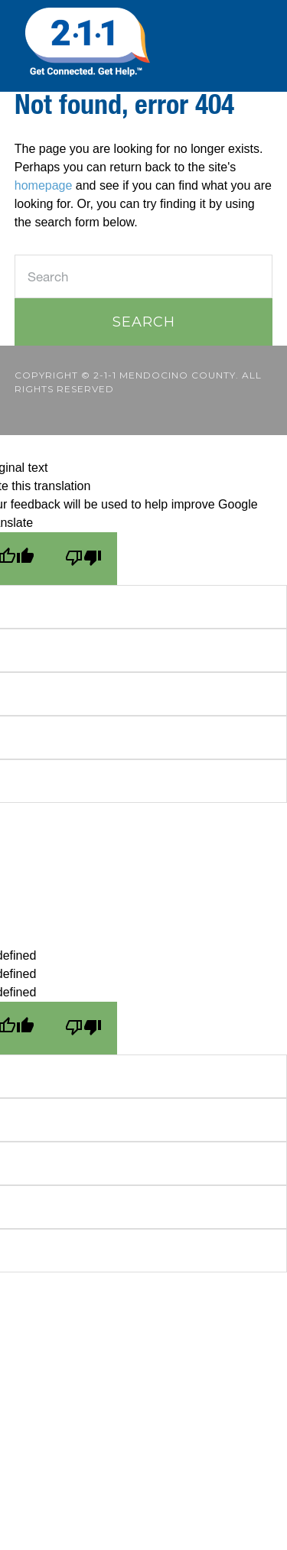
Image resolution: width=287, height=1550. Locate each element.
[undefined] (83, 1028)
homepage (44, 185)
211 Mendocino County (143, 42)
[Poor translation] (83, 558)
